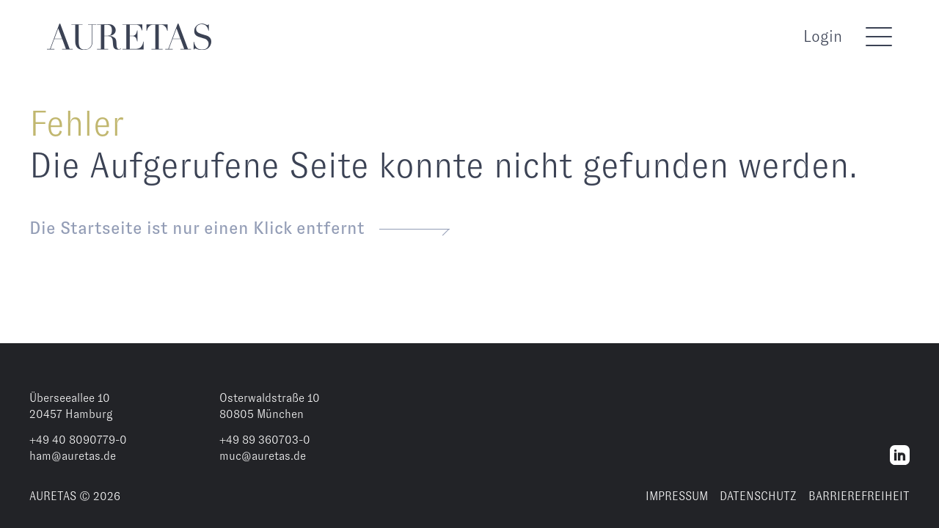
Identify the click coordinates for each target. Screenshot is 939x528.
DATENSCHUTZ (758, 496)
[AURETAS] (129, 36)
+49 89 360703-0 (264, 439)
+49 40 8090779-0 (78, 439)
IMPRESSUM (677, 496)
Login (822, 36)
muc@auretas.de (262, 456)
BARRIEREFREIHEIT (859, 496)
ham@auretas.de (72, 456)
